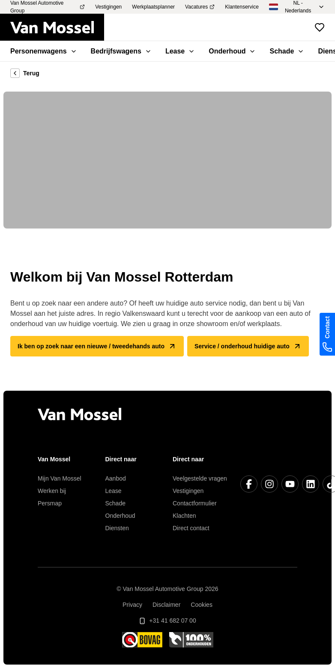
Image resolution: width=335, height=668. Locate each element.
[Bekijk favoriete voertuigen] (319, 27)
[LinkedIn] (310, 484)
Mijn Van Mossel (59, 478)
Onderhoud (120, 515)
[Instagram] (269, 484)
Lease (113, 490)
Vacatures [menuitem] (200, 7)
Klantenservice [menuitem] (242, 7)
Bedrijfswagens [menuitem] (121, 51)
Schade (115, 503)
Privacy (132, 604)
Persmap (50, 503)
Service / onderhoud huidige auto (248, 346)
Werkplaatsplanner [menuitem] (153, 7)
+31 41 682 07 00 (167, 620)
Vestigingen (188, 490)
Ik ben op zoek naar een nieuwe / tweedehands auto (97, 346)
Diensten (117, 528)
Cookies (201, 604)
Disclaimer (166, 604)
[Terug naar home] (57, 27)
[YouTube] (290, 484)
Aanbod (115, 478)
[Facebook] (248, 484)
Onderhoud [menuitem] (232, 51)
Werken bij (52, 490)
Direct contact (191, 528)
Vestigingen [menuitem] (108, 7)
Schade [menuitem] (286, 51)
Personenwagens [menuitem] (43, 51)
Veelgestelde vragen (200, 478)
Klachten (184, 515)
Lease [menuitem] (180, 51)
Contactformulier (195, 503)
